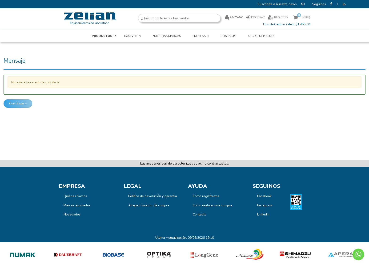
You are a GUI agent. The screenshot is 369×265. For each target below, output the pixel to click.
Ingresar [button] (258, 17)
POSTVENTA (132, 36)
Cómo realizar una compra (212, 205)
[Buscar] (226, 18)
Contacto (199, 214)
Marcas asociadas (77, 205)
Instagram (264, 205)
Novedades (72, 214)
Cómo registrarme (206, 196)
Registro (280, 17)
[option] (22, 255)
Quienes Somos (75, 196)
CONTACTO (229, 36)
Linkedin (263, 214)
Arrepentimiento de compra (148, 205)
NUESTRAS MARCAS (167, 36)
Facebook (264, 196)
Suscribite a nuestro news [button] (281, 4)
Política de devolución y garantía (152, 196)
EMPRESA (199, 36)
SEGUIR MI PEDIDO (261, 36)
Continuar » (18, 103)
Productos (102, 36)
